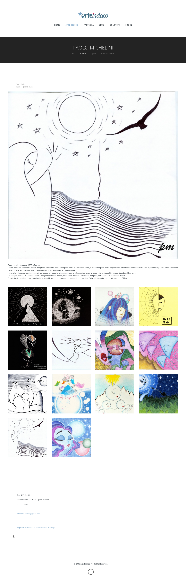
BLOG (101, 25)
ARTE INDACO (72, 25)
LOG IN (128, 25)
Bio (73, 53)
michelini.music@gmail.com (29, 514)
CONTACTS (115, 25)
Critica (83, 53)
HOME (57, 25)
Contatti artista (107, 53)
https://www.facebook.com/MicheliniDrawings (36, 528)
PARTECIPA (89, 25)
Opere (93, 53)
